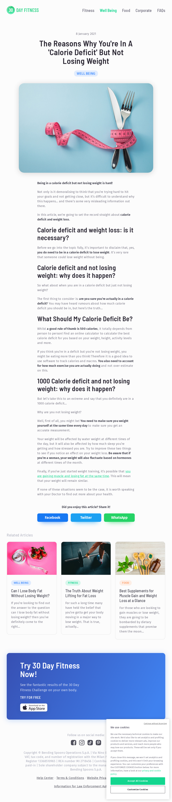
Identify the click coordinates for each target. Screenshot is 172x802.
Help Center (45, 778)
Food (126, 10)
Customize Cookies (137, 789)
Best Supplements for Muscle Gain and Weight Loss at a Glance (138, 595)
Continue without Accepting (155, 723)
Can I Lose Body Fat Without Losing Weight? (30, 593)
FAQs (161, 10)
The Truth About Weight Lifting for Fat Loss (84, 593)
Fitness (88, 10)
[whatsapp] (119, 517)
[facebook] (52, 517)
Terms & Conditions (70, 778)
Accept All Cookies (138, 781)
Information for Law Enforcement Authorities (86, 786)
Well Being (108, 10)
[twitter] (86, 517)
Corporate (144, 10)
